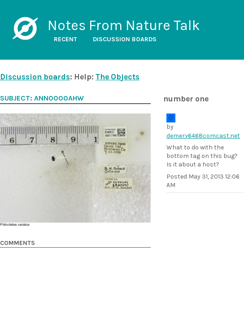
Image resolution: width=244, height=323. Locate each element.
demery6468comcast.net (203, 136)
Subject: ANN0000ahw (42, 98)
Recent (65, 39)
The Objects (117, 76)
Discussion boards (125, 39)
